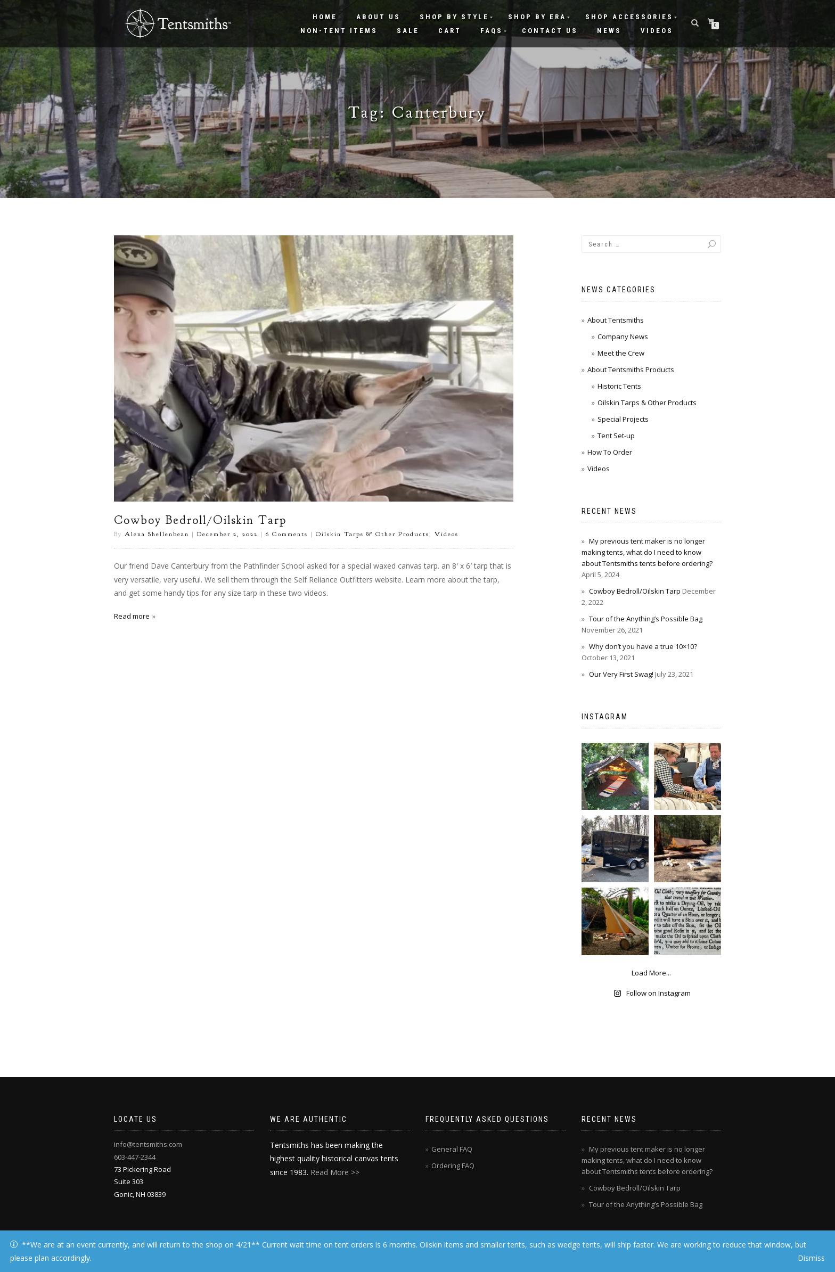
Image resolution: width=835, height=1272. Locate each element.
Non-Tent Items (339, 31)
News (609, 31)
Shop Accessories (629, 17)
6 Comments (287, 534)
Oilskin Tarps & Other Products (372, 534)
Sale (408, 31)
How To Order (609, 452)
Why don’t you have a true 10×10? (643, 646)
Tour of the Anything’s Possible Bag (645, 618)
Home (325, 17)
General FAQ (451, 1149)
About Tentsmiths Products (630, 369)
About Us (378, 17)
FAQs (491, 31)
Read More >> (334, 1172)
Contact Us (550, 31)
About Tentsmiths (615, 320)
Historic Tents (619, 386)
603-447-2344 (134, 1157)
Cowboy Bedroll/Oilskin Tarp (200, 520)
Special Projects (623, 419)
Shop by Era (537, 17)
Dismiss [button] (811, 1258)
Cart (449, 31)
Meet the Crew (620, 353)
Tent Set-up (616, 435)
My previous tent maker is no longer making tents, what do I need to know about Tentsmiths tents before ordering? (647, 552)
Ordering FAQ (452, 1165)
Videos (657, 31)
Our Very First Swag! (621, 674)
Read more (132, 616)
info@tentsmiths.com (148, 1144)
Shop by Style (454, 17)
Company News (622, 336)
